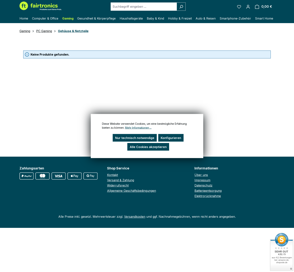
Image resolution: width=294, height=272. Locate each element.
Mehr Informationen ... (138, 127)
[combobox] (144, 6)
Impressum (202, 180)
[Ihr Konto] (248, 6)
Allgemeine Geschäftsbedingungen (131, 191)
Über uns (201, 175)
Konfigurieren (171, 138)
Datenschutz (203, 185)
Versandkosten (134, 216)
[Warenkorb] (263, 6)
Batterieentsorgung (208, 191)
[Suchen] (181, 6)
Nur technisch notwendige (134, 138)
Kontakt (112, 175)
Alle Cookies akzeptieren (148, 147)
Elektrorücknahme (207, 196)
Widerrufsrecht (118, 185)
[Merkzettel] (239, 6)
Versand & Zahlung (120, 180)
